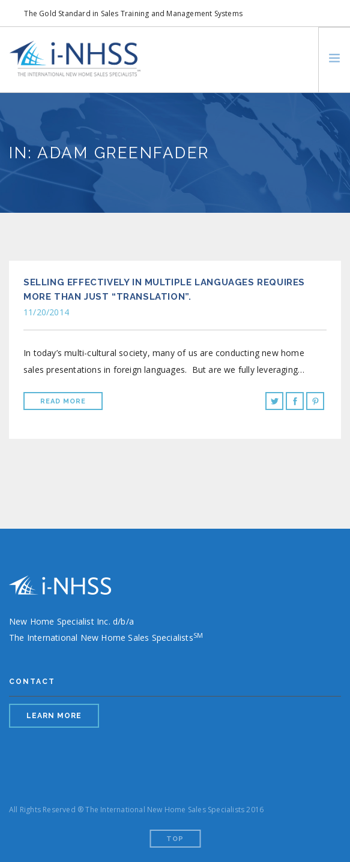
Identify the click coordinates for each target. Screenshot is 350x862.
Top (175, 839)
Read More (63, 401)
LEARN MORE (54, 716)
